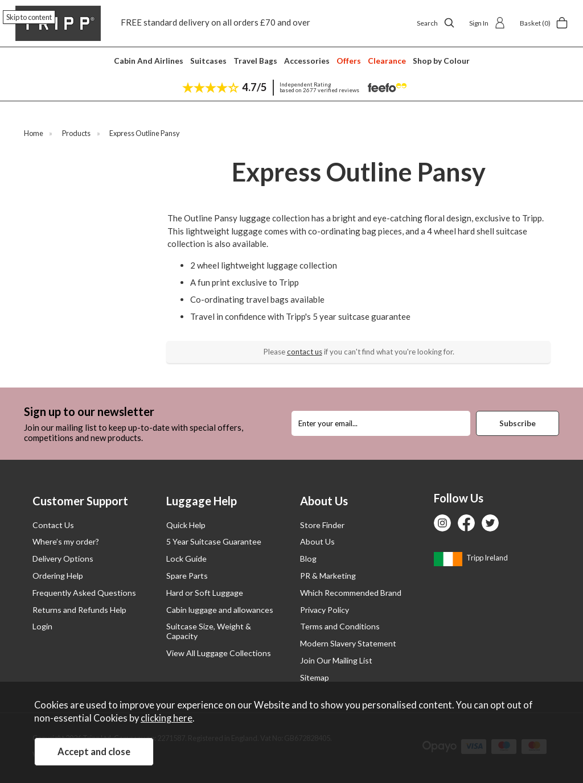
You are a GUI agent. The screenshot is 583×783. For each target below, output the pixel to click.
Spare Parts (187, 575)
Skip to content (29, 17)
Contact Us (53, 525)
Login (42, 626)
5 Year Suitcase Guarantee (213, 541)
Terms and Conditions (340, 626)
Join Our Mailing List (336, 660)
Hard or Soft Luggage (204, 592)
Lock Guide (186, 558)
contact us (304, 351)
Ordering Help (57, 575)
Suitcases (208, 60)
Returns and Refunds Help (79, 610)
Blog (308, 558)
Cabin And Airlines (148, 60)
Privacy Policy (324, 610)
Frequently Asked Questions (84, 592)
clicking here (166, 718)
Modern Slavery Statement (348, 643)
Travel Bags (255, 60)
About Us (317, 541)
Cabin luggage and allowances (219, 610)
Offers (348, 60)
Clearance (387, 60)
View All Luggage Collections (218, 653)
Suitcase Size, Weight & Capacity (208, 631)
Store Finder (322, 525)
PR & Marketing (328, 575)
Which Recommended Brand (350, 592)
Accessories (307, 60)
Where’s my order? (65, 541)
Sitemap (314, 677)
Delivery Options (62, 558)
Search (436, 22)
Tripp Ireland (471, 557)
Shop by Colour (441, 60)
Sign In (487, 22)
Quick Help (186, 525)
